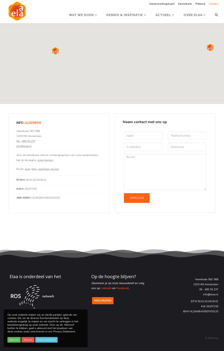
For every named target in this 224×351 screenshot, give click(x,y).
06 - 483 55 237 (25, 141)
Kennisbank (185, 4)
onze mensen (45, 160)
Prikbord (200, 4)
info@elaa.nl (23, 146)
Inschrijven (102, 300)
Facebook (122, 288)
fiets (34, 169)
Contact (213, 4)
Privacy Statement (46, 339)
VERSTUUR (137, 198)
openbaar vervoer (48, 169)
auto (27, 169)
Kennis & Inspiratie (124, 15)
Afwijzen (27, 339)
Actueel (163, 15)
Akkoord (14, 339)
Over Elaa (193, 15)
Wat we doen (81, 15)
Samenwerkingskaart (161, 4)
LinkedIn (106, 288)
